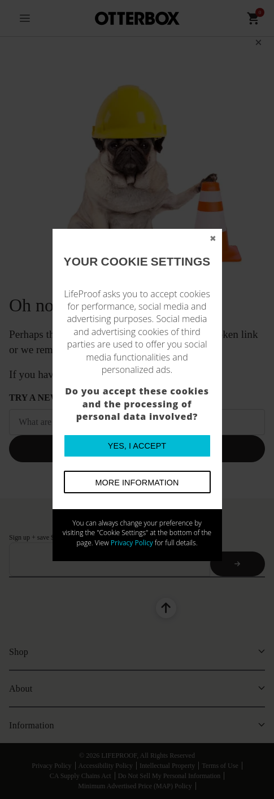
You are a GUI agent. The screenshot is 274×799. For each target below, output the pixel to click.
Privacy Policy (132, 543)
